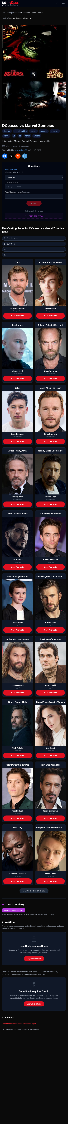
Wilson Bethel (50, 874)
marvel (6, 136)
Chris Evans (50, 622)
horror (27, 136)
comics (33, 131)
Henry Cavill (50, 685)
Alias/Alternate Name (17, 192)
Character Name (11, 182)
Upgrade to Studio (34, 959)
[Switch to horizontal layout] (34, 249)
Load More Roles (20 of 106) (34, 891)
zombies (43, 131)
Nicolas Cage (50, 497)
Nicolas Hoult (17, 371)
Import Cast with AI (34, 216)
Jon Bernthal (17, 560)
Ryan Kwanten (50, 434)
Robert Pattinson (50, 560)
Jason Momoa (17, 685)
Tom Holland (17, 811)
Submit (34, 203)
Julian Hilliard (50, 308)
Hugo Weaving (50, 371)
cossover (54, 131)
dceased (7, 131)
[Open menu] (63, 3)
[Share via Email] (24, 156)
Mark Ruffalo (17, 748)
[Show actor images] (34, 255)
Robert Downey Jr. (50, 811)
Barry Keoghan (17, 434)
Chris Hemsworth (17, 308)
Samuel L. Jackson (17, 874)
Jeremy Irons (17, 497)
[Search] (57, 3)
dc (20, 136)
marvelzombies (20, 131)
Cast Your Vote (17, 316)
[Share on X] (11, 156)
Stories (16, 13)
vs (14, 136)
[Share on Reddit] (18, 156)
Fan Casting (7, 13)
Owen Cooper (17, 622)
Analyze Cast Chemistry (13, 910)
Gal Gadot (50, 748)
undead (37, 136)
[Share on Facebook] (4, 156)
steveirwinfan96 (21, 150)
